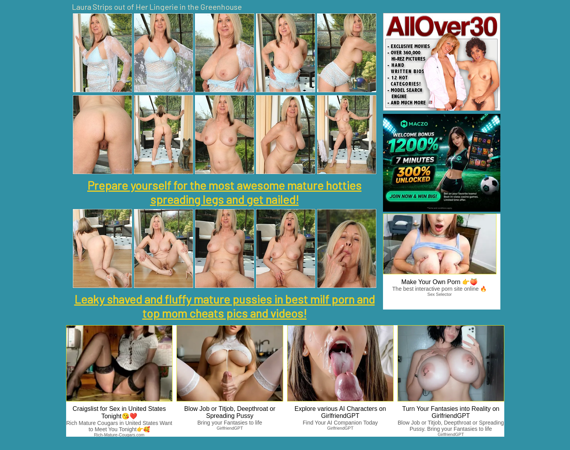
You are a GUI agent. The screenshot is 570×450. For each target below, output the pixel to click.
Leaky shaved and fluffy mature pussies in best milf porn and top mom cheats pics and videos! (224, 306)
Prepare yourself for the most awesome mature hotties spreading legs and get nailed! (224, 192)
